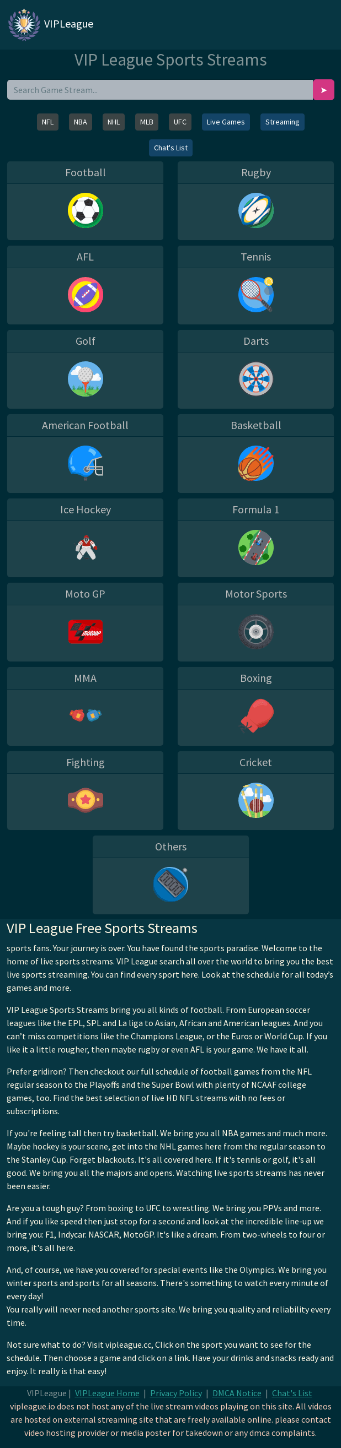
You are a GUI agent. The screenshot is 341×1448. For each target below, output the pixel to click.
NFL (48, 122)
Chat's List (171, 148)
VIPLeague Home (107, 1392)
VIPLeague (50, 24)
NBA (80, 122)
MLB (146, 122)
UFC (180, 122)
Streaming (282, 122)
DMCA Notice (237, 1392)
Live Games (226, 122)
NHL (114, 122)
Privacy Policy (176, 1392)
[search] (160, 89)
